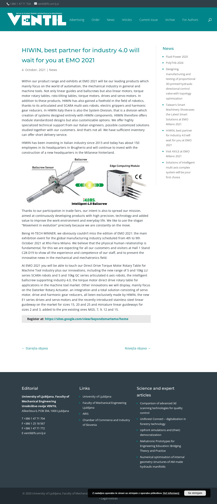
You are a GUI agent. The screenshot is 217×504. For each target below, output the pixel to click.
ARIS (85, 414)
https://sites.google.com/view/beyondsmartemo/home (86, 319)
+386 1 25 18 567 (34, 423)
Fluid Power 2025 (177, 57)
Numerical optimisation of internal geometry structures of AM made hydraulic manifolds (162, 462)
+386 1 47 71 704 (34, 418)
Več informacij (171, 493)
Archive (170, 20)
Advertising (76, 20)
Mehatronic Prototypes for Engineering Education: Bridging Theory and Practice (160, 446)
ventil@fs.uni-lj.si (34, 433)
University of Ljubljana (97, 396)
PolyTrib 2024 (174, 63)
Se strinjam (195, 493)
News (111, 20)
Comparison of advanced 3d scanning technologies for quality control (161, 408)
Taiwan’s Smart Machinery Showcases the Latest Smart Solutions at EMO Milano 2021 (180, 114)
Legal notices (109, 498)
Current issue (148, 20)
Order (96, 20)
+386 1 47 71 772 (34, 428)
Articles (127, 20)
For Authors (190, 20)
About (58, 20)
